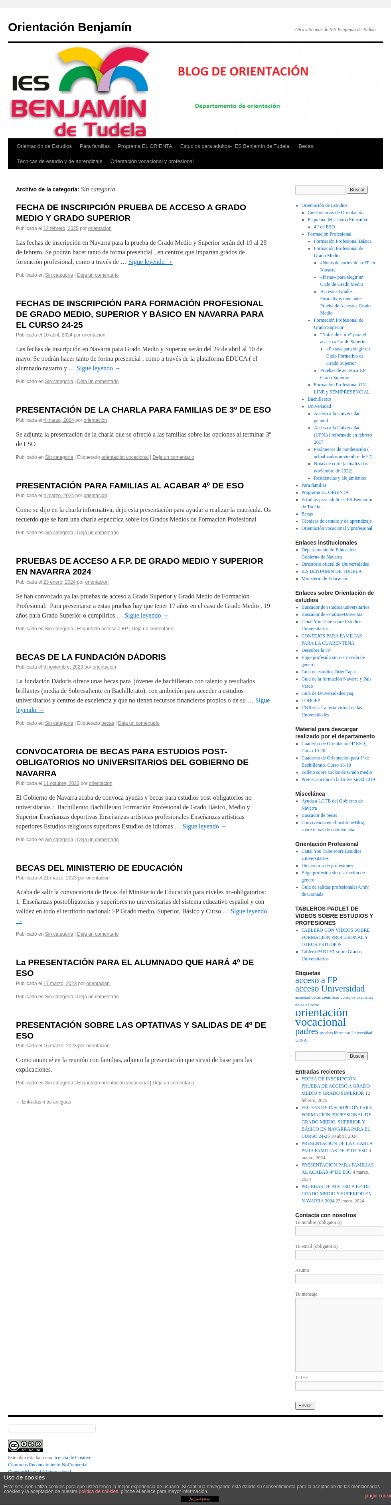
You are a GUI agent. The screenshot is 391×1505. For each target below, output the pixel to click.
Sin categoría (59, 275)
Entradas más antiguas (43, 1102)
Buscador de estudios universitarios (335, 607)
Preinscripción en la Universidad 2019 (338, 779)
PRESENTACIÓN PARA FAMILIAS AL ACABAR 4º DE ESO (130, 485)
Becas (306, 146)
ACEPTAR (199, 1499)
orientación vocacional (125, 457)
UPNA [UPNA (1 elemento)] (301, 1040)
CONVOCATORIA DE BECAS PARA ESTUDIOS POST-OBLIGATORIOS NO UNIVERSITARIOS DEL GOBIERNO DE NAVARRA (132, 762)
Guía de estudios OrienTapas (329, 672)
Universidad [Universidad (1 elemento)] (362, 1033)
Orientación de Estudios (44, 146)
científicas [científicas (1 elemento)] (331, 997)
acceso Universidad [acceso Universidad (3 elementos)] (330, 988)
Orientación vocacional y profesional (152, 161)
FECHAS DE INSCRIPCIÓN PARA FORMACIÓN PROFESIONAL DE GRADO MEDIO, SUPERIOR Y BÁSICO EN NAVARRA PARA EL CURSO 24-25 (140, 314)
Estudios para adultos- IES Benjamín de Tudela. (235, 146)
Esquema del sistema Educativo (338, 219)
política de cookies (98, 1491)
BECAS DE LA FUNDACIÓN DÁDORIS (91, 656)
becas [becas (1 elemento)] (316, 997)
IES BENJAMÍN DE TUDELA (332, 571)
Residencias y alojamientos (340, 478)
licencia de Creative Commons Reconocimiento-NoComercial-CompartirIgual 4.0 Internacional (49, 1465)
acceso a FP (114, 629)
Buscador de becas (319, 815)
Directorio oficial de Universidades (335, 564)
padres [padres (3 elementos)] (306, 1031)
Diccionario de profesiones (327, 865)
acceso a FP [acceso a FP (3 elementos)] (316, 980)
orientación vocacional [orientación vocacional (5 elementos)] (321, 1017)
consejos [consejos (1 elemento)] (348, 997)
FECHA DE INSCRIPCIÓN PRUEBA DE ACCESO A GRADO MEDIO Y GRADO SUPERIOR (336, 1086)
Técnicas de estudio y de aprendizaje (60, 161)
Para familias (95, 146)
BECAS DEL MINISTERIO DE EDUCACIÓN (99, 867)
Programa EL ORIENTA (145, 146)
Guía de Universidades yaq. (328, 693)
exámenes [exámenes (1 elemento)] (364, 997)
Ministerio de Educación (325, 578)
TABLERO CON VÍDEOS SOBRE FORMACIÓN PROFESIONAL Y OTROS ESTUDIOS (336, 937)
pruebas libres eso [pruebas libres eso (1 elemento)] (335, 1033)
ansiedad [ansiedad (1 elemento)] (302, 997)
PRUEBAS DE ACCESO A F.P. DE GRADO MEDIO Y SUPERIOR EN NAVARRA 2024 (337, 1194)
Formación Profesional (330, 234)
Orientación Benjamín (70, 26)
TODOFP (311, 700)
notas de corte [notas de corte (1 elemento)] (307, 1005)
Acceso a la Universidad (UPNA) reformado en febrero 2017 (343, 435)
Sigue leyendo (150, 261)
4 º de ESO (324, 227)
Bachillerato (319, 399)
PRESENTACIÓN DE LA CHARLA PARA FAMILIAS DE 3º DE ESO (143, 409)
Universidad (319, 406)
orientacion (100, 228)
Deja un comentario (97, 275)
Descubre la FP (316, 650)
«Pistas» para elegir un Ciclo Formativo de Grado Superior (348, 356)
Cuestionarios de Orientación (335, 212)
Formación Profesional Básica (343, 241)
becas (107, 723)
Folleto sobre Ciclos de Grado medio (337, 772)
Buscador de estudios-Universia (332, 614)
